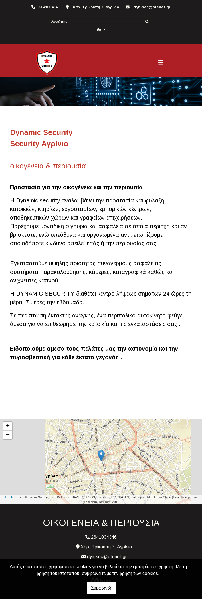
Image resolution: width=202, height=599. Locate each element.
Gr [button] (100, 29)
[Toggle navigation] (161, 62)
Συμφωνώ (101, 588)
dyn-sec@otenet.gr (152, 7)
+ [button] (8, 426)
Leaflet (10, 497)
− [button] (8, 435)
